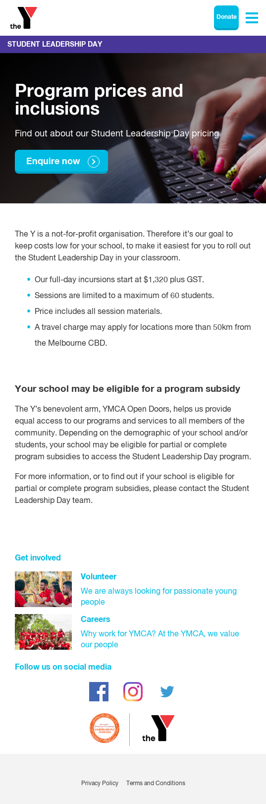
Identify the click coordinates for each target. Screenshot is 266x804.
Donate (226, 17)
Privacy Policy (99, 784)
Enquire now (53, 161)
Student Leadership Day (54, 44)
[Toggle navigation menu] (252, 17)
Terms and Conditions (155, 784)
